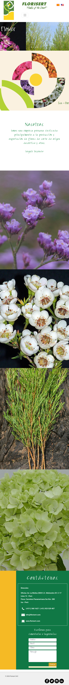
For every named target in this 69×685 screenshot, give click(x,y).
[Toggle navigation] (25, 15)
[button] (5, 36)
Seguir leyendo (34, 152)
